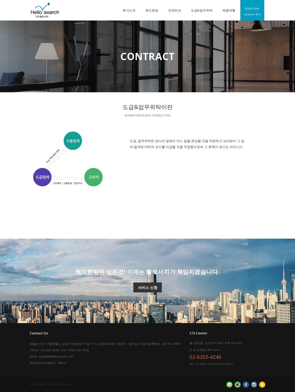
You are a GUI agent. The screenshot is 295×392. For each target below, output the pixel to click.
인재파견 (174, 10)
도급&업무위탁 (202, 10)
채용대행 (228, 10)
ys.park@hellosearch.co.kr (56, 356)
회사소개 (129, 10)
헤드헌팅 (151, 10)
